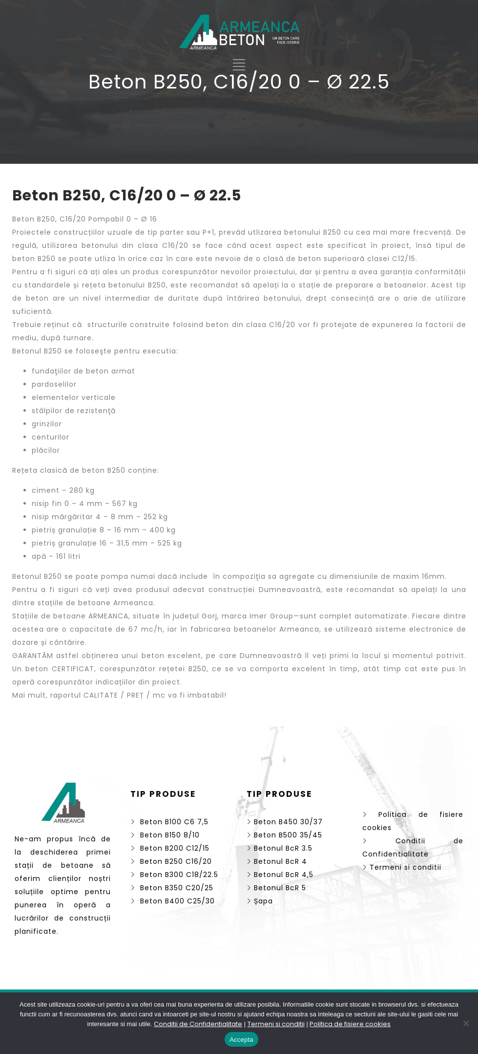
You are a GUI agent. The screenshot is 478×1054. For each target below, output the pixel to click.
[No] (466, 1023)
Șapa (260, 901)
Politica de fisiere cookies (350, 1024)
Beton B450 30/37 (285, 822)
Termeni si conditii (401, 867)
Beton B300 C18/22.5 (174, 874)
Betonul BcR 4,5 (280, 874)
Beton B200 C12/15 (169, 848)
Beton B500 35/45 (284, 835)
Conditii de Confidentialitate (198, 1024)
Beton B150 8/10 (165, 835)
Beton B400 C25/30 (172, 901)
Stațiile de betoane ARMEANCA (70, 616)
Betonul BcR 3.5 (279, 848)
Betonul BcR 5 (276, 888)
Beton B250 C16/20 (171, 861)
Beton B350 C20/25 (171, 888)
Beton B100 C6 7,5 (169, 822)
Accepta (241, 1039)
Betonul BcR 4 (277, 861)
